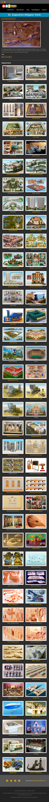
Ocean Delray (13, 211)
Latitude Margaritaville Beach (13, 174)
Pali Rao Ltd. (13, 679)
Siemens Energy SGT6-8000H (13, 417)
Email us (43, 780)
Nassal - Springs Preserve (13, 623)
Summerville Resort (13, 249)
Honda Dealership (13, 342)
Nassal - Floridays (36, 193)
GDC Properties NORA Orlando (36, 324)
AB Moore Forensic (13, 473)
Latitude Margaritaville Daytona (36, 174)
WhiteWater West (13, 772)
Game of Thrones (36, 155)
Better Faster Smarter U (13, 548)
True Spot (36, 81)
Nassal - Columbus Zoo (13, 585)
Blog (28, 9)
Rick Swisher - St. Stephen (35, 230)
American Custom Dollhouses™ (13, 529)
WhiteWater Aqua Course (36, 249)
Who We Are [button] (21, 9)
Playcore (36, 361)
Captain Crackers (36, 548)
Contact (44, 9)
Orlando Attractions (13, 361)
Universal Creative (13, 99)
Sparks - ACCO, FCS (36, 716)
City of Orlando (13, 137)
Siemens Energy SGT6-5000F (36, 398)
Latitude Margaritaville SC (13, 193)
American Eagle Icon (36, 529)
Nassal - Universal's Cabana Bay (13, 660)
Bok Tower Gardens (13, 118)
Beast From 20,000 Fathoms (36, 772)
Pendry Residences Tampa (13, 81)
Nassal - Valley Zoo (36, 660)
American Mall (13, 305)
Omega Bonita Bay (36, 211)
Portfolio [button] (11, 9)
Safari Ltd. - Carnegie (13, 697)
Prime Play (36, 754)
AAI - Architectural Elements (36, 454)
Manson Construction (36, 567)
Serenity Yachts (36, 697)
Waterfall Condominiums (13, 454)
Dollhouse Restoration (13, 567)
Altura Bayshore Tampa (13, 286)
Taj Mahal (36, 417)
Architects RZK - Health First (36, 305)
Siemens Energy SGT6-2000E (13, 398)
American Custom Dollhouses (36, 286)
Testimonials (35, 9)
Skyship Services (13, 716)
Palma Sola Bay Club (13, 230)
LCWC (36, 342)
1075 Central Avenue (36, 99)
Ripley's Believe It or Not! (13, 380)
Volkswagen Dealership (36, 436)
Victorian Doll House (36, 735)
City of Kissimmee (36, 118)
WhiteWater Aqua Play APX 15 (13, 267)
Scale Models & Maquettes (8, 18)
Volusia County (13, 754)
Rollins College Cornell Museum (36, 380)
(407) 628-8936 (35, 780)
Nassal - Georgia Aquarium (36, 604)
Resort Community (36, 679)
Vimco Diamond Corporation (13, 436)
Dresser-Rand (13, 324)
